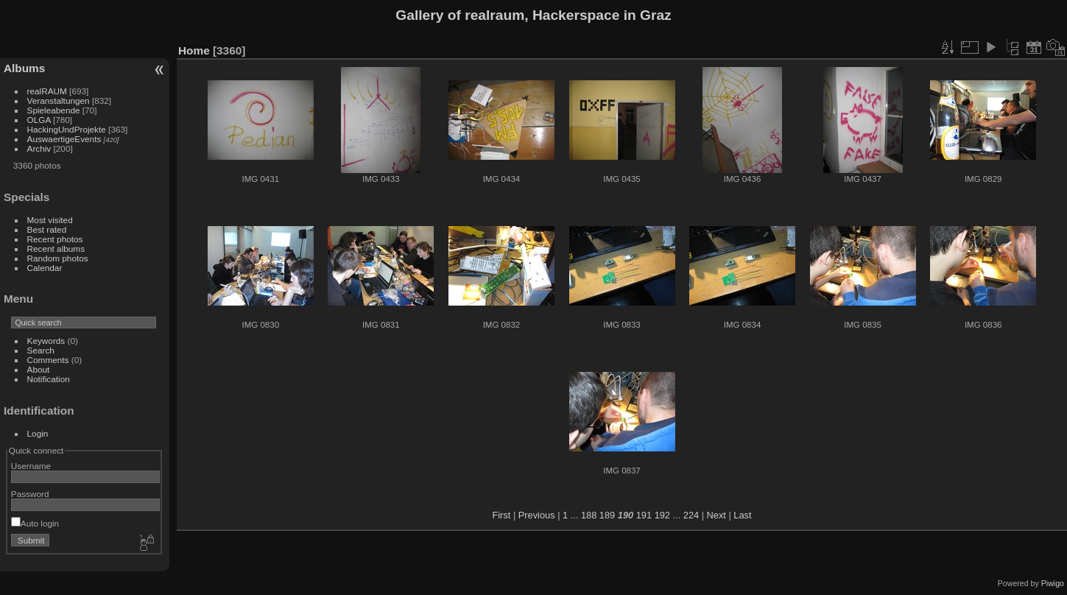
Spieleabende (53, 110)
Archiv (39, 148)
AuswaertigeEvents (64, 139)
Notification (48, 379)
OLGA (39, 119)
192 (662, 515)
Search (40, 350)
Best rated (47, 229)
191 (644, 515)
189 (607, 515)
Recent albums (56, 248)
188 (588, 515)
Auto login (35, 523)
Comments (48, 360)
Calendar (45, 267)
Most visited (50, 220)
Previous (536, 515)
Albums (24, 68)
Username (31, 466)
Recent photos (55, 239)
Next (716, 515)
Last (742, 515)
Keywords (46, 340)
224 (691, 515)
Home (194, 50)
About (38, 369)
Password (30, 494)
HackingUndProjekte (66, 129)
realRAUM (47, 91)
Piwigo (1052, 583)
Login (38, 433)
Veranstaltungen (58, 100)
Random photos (57, 258)
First (501, 515)
